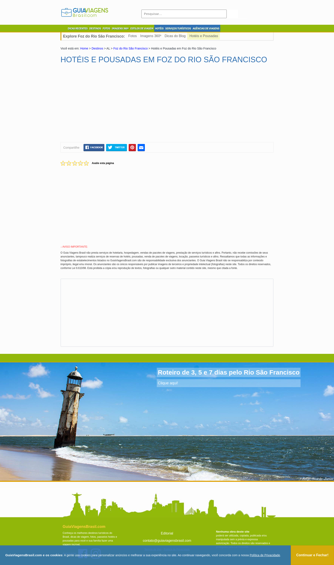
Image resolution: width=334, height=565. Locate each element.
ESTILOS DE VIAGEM (141, 28)
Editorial (167, 533)
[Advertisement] (101, 105)
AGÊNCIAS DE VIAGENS (206, 28)
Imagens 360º (150, 36)
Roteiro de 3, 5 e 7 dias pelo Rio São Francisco (228, 372)
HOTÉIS (159, 28)
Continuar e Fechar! (312, 555)
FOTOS (106, 28)
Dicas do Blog (175, 36)
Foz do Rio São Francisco (130, 48)
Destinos (97, 48)
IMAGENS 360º (120, 28)
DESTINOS (95, 28)
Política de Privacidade (265, 555)
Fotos (132, 36)
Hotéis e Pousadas (203, 36)
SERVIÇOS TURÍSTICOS (178, 28)
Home (84, 48)
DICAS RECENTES (78, 28)
